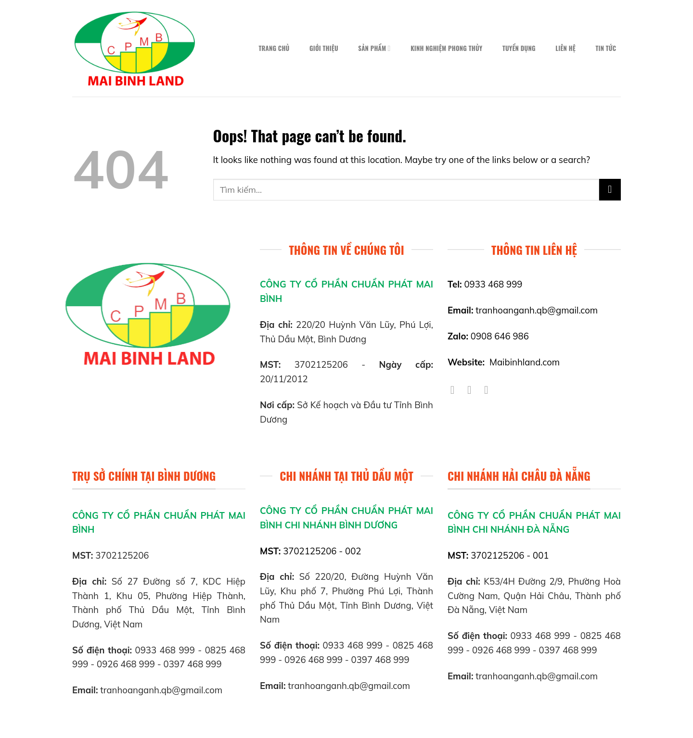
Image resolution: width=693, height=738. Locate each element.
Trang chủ (273, 48)
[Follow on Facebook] (456, 390)
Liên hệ (565, 48)
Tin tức (605, 48)
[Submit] (610, 189)
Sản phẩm (374, 48)
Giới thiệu (323, 48)
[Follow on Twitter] (472, 390)
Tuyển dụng (519, 48)
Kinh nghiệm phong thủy (446, 48)
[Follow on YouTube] (489, 390)
